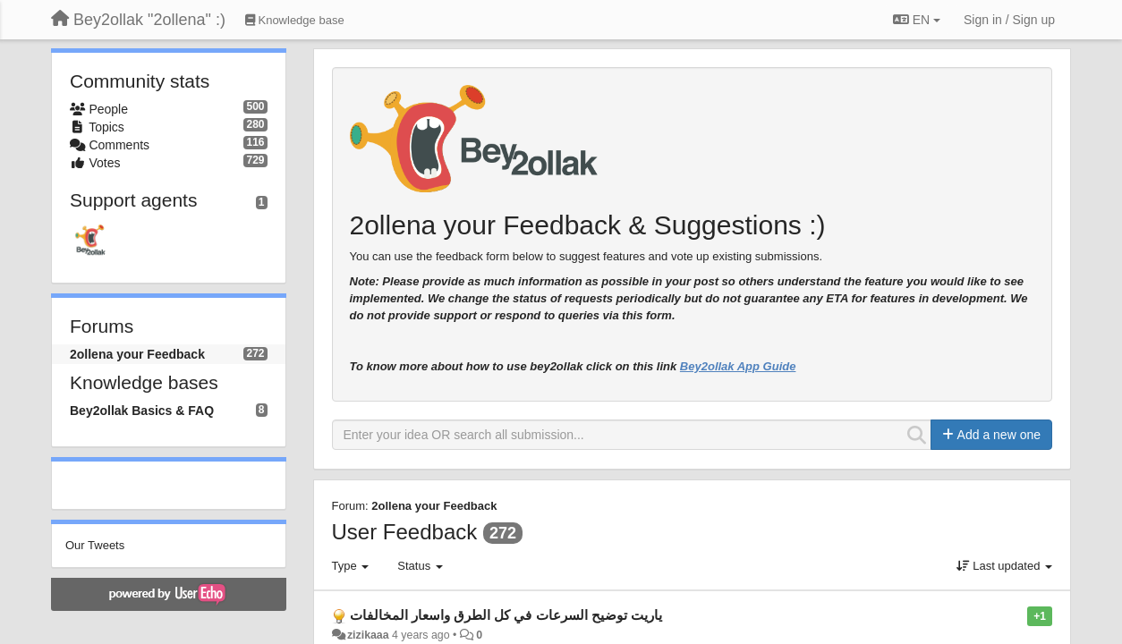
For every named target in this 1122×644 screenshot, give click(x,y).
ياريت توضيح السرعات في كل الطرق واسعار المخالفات (506, 615)
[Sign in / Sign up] (1009, 19)
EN (916, 20)
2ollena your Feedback (137, 354)
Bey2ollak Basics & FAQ (142, 410)
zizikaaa (368, 635)
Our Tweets (94, 545)
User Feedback (405, 532)
